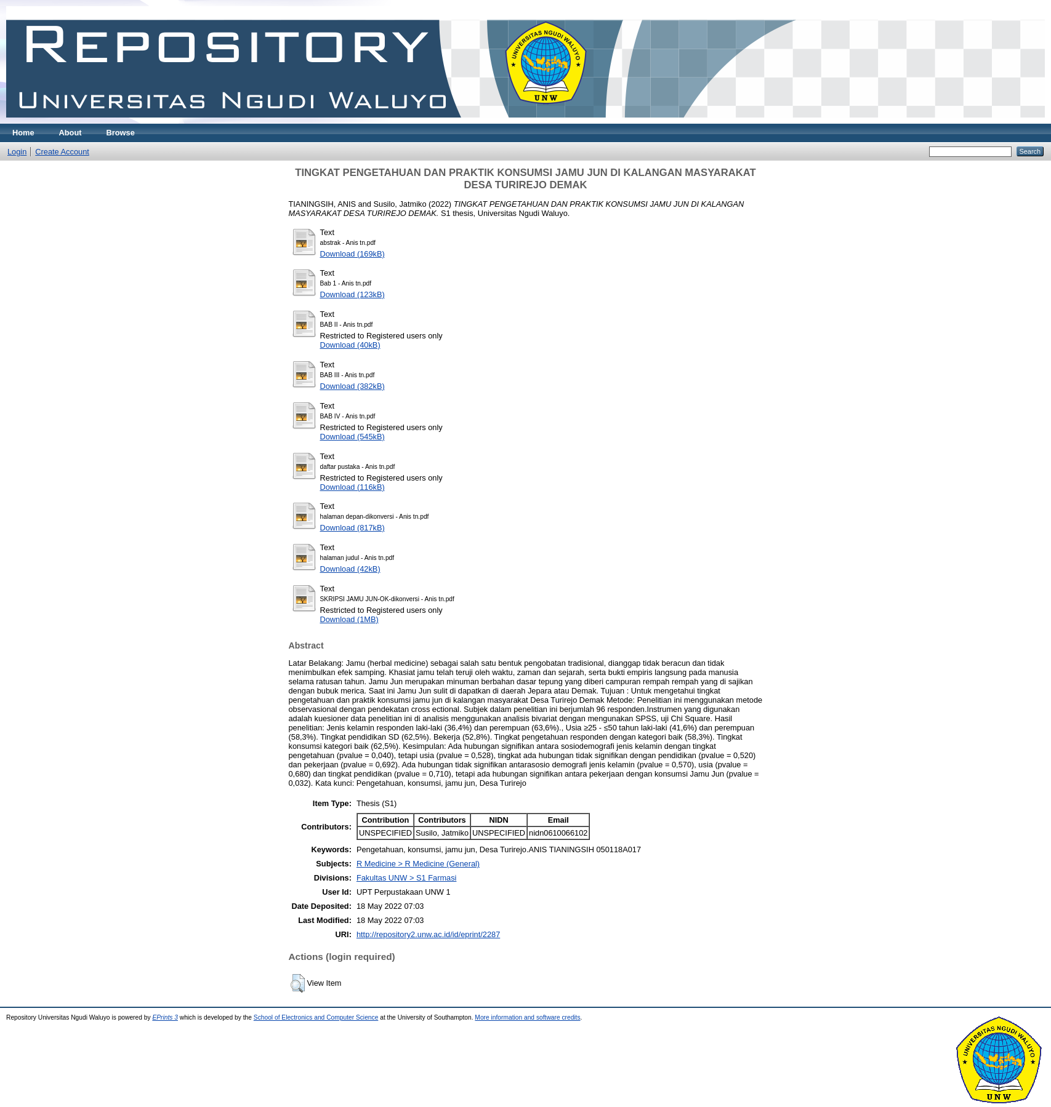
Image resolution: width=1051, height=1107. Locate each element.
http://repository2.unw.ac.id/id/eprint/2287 (428, 934)
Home (23, 132)
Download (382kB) (352, 386)
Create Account (62, 151)
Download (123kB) (352, 294)
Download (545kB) (352, 436)
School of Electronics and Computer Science (316, 1017)
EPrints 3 (165, 1017)
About (70, 132)
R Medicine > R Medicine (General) (418, 863)
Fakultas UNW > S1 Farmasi (406, 877)
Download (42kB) (350, 568)
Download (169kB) (352, 253)
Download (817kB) (352, 527)
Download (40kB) (350, 345)
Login (16, 151)
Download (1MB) (349, 619)
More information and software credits (527, 1017)
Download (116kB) (352, 487)
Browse (121, 132)
